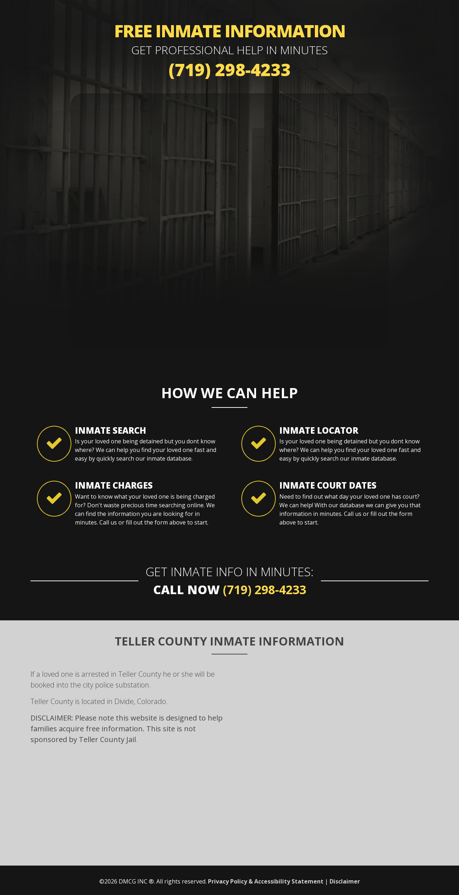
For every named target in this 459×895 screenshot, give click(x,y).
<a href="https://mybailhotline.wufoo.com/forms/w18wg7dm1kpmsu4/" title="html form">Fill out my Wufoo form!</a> (229, 220)
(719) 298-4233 (230, 69)
